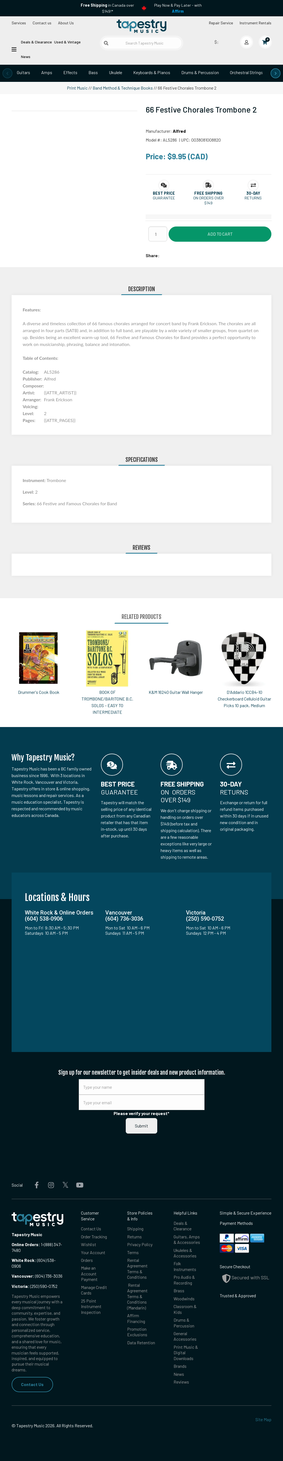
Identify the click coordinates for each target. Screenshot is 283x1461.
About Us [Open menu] (66, 22)
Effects (70, 72)
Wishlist (88, 1244)
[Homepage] (141, 26)
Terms (133, 1252)
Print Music (77, 87)
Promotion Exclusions (137, 1331)
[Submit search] (106, 43)
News (25, 56)
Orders (87, 1260)
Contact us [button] (42, 22)
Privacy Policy (140, 1244)
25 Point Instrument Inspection (91, 1306)
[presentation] (7, 73)
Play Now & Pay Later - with (178, 8)
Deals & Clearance (36, 42)
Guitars (23, 72)
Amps (46, 72)
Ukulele (115, 72)
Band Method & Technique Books (123, 87)
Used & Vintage (67, 42)
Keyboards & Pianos (151, 72)
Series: (30, 503)
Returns (134, 1236)
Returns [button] (253, 198)
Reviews (181, 1381)
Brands (180, 1366)
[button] (164, 193)
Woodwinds (184, 1298)
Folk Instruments (185, 1266)
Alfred (179, 131)
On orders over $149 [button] (208, 200)
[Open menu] (14, 48)
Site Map (263, 1419)
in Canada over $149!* (107, 8)
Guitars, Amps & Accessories (187, 1239)
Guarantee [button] (164, 198)
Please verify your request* (141, 1113)
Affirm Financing (136, 1318)
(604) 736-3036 (37, 1275)
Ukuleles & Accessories (185, 1253)
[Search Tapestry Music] (141, 43)
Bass (93, 72)
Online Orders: (26, 1244)
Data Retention (141, 1342)
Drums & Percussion (200, 72)
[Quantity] (157, 233)
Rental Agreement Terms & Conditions (137, 1268)
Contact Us (32, 1384)
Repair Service (221, 22)
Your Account (93, 1252)
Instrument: (34, 480)
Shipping (135, 1228)
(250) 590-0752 (34, 1286)
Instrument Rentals (255, 22)
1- (42, 1244)
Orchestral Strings (246, 72)
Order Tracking (94, 1236)
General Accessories (185, 1336)
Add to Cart (220, 233)
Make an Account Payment (89, 1273)
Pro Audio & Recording (184, 1279)
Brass (179, 1290)
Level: (29, 491)
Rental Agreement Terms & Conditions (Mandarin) (137, 1296)
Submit (141, 1125)
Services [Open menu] (19, 22)
